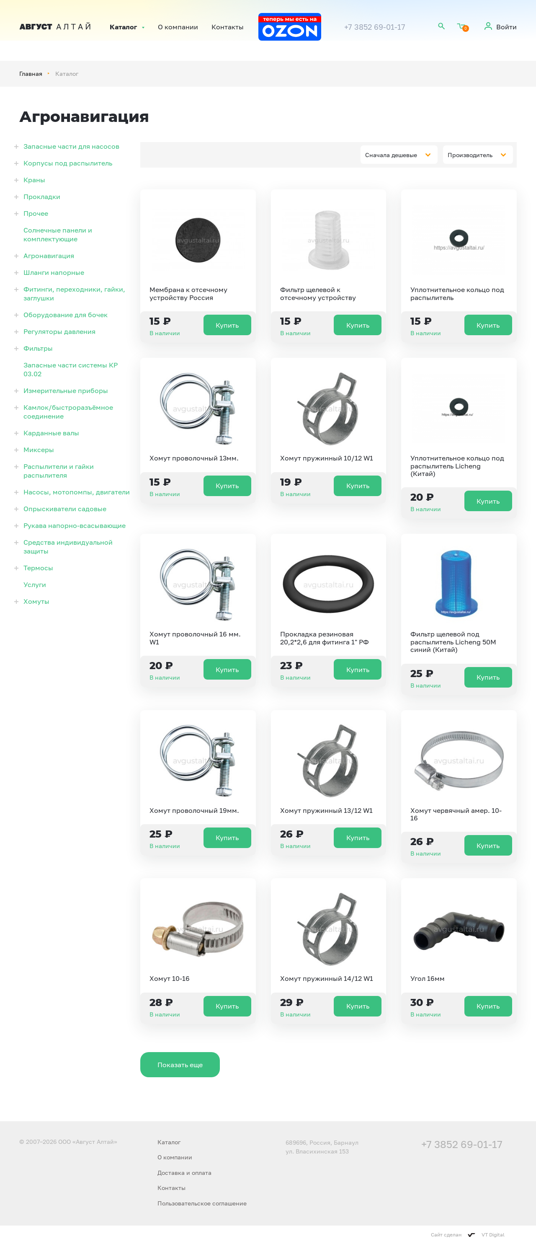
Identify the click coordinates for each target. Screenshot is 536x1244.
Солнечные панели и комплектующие (57, 234)
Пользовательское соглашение (202, 1203)
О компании (178, 27)
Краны (34, 180)
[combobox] (399, 154)
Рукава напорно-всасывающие (74, 525)
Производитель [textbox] (470, 154)
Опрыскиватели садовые (64, 508)
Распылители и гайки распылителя (58, 470)
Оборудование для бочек (65, 314)
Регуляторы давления (59, 331)
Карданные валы (51, 433)
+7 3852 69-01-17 (374, 26)
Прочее (35, 213)
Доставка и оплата (184, 1172)
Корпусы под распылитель (67, 163)
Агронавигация (48, 255)
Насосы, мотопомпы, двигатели (76, 492)
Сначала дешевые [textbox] (391, 154)
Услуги (34, 584)
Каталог (123, 27)
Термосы (38, 568)
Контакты (227, 27)
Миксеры (38, 449)
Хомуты (36, 601)
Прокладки (41, 196)
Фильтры (38, 348)
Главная (30, 73)
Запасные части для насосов (71, 146)
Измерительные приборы (65, 390)
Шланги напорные (53, 272)
